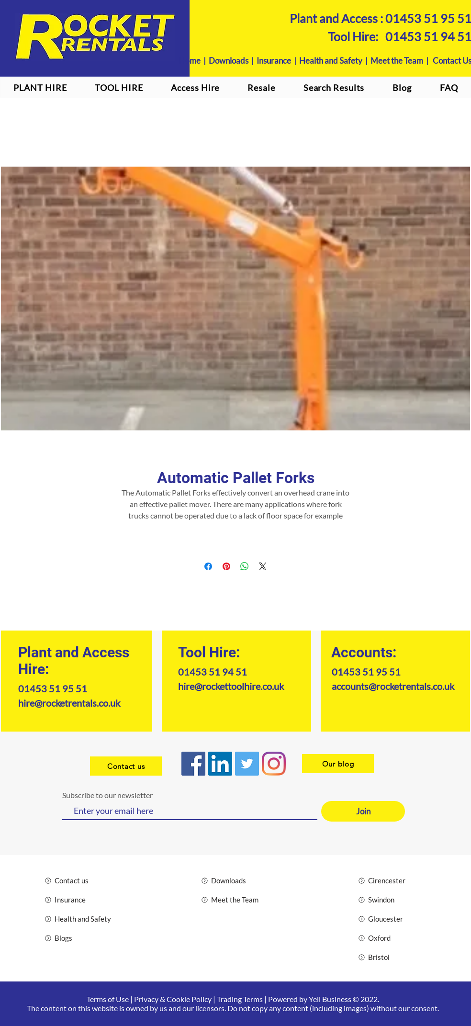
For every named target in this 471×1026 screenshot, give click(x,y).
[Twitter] (247, 764)
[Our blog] (338, 763)
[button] (195, 88)
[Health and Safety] (79, 918)
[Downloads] (235, 880)
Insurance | (278, 61)
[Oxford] (392, 937)
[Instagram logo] (274, 764)
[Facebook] (193, 764)
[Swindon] (392, 899)
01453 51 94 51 (212, 671)
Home (190, 61)
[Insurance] (79, 899)
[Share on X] (263, 566)
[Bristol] (392, 957)
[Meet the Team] (235, 899)
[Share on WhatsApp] (244, 566)
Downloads (228, 61)
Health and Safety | (334, 61)
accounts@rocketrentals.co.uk (393, 686)
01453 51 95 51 (52, 688)
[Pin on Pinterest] (226, 566)
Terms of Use (108, 998)
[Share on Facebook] (208, 566)
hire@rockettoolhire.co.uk (231, 686)
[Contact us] (126, 766)
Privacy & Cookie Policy (173, 998)
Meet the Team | (401, 61)
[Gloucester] (392, 918)
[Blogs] (79, 937)
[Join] (363, 811)
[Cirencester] (392, 880)
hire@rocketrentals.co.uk (69, 703)
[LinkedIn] (220, 764)
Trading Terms (240, 998)
